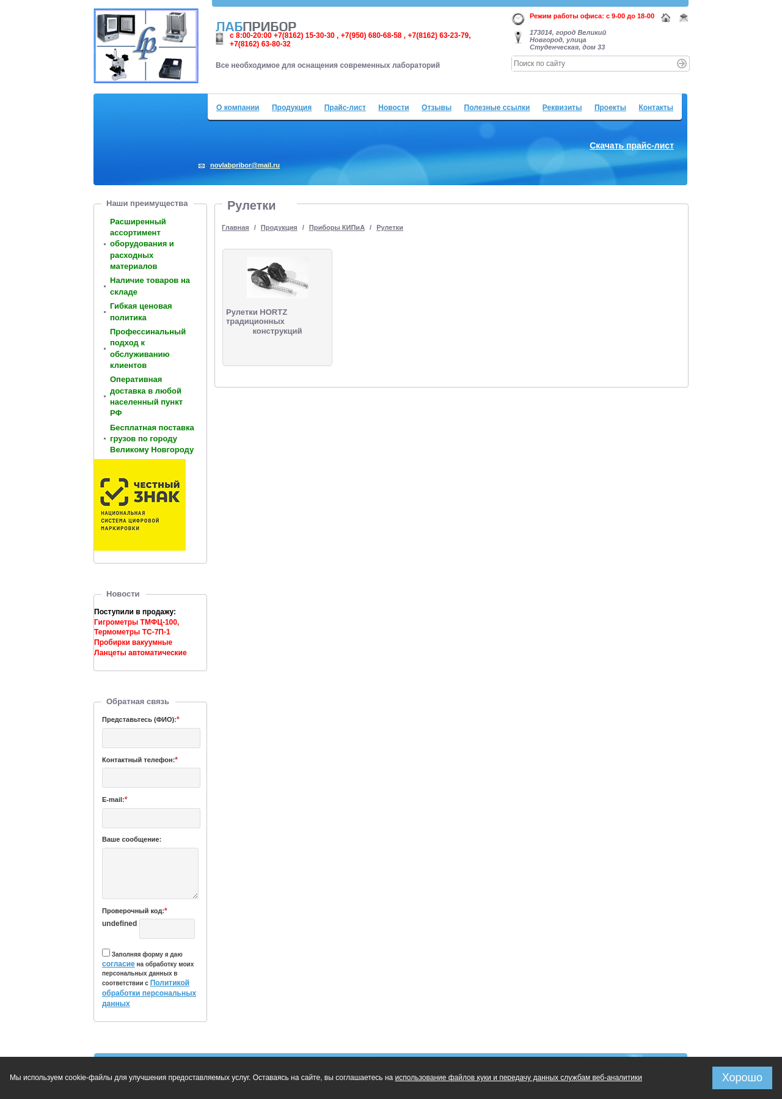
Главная (235, 227)
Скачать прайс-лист (632, 145)
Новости (393, 107)
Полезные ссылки (497, 107)
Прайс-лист (345, 107)
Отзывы (436, 107)
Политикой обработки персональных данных (149, 993)
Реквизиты (562, 107)
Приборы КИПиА (337, 227)
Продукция (292, 107)
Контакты (655, 107)
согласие (118, 964)
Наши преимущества (147, 203)
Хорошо (742, 1077)
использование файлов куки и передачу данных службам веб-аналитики (518, 1077)
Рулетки (389, 227)
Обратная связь (137, 701)
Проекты (610, 107)
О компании (238, 107)
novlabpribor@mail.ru (245, 165)
